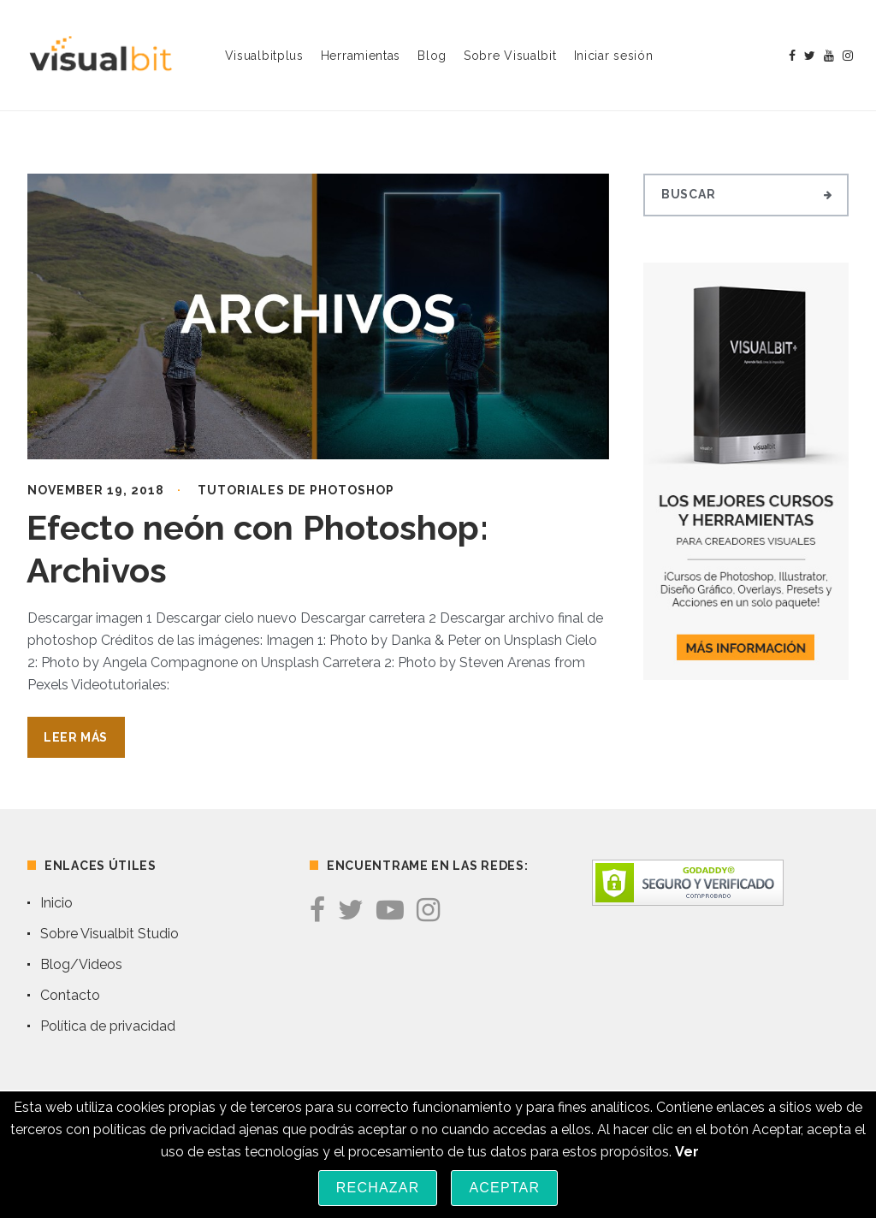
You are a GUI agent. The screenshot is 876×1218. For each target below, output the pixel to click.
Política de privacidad (107, 1026)
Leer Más (76, 737)
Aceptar (504, 1187)
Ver (687, 1152)
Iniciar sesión (614, 55)
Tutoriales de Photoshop (296, 490)
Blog (432, 55)
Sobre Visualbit (510, 55)
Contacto (70, 995)
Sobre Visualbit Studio (109, 933)
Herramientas (360, 55)
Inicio (56, 903)
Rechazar (378, 1187)
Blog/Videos (81, 964)
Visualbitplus (264, 55)
